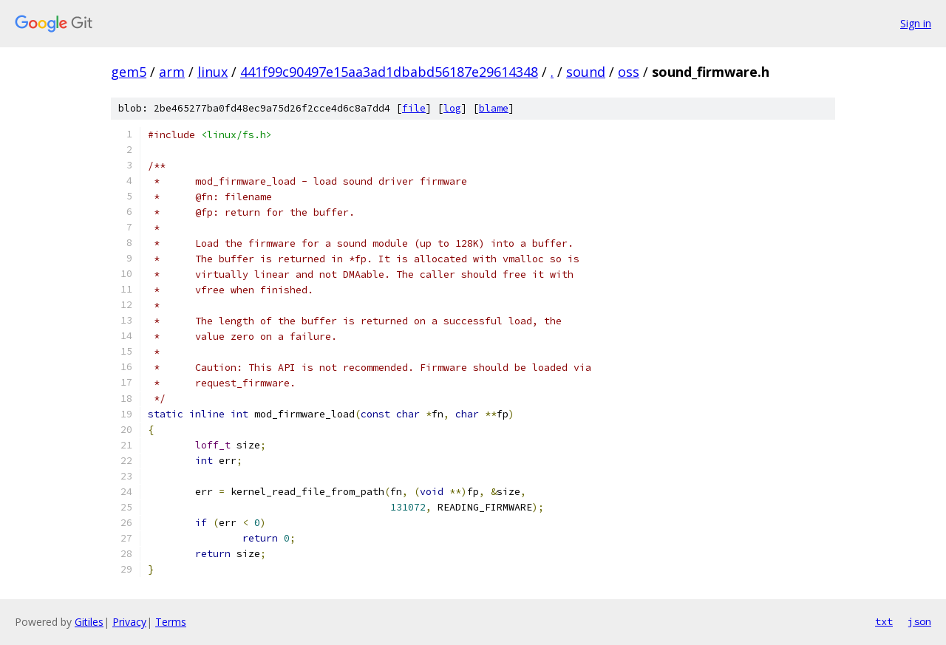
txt (884, 621)
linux (212, 72)
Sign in (915, 23)
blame (493, 108)
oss (628, 72)
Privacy (129, 622)
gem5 (128, 72)
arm (172, 72)
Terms (170, 622)
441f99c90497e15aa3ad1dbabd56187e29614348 (389, 72)
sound (585, 72)
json (919, 621)
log (452, 108)
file (414, 108)
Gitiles (89, 622)
